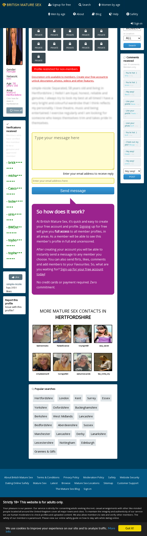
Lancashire (86, 416)
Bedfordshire (43, 425)
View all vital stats (16, 110)
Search (85, 4)
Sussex (88, 425)
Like (15, 277)
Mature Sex (40, 483)
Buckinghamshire (86, 407)
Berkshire (40, 416)
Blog (96, 14)
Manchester (42, 434)
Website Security (129, 477)
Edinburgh (87, 442)
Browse (66, 483)
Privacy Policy (71, 477)
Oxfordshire (61, 407)
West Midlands (63, 416)
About (78, 14)
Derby (80, 434)
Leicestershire (43, 442)
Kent (78, 398)
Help (113, 14)
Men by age (56, 14)
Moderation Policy (93, 477)
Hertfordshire (14, 94)
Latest (54, 483)
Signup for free (59, 4)
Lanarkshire (98, 434)
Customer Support (127, 483)
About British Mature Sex (18, 477)
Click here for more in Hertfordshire (12, 101)
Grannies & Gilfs (45, 451)
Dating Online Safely (17, 483)
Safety (132, 14)
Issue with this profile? (13, 305)
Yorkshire (40, 407)
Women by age (109, 4)
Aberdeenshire (68, 425)
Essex (106, 398)
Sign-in (136, 23)
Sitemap (108, 483)
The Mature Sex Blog (68, 489)
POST (132, 176)
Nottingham (67, 442)
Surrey (91, 398)
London (64, 398)
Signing (85, 226)
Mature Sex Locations (87, 483)
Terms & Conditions (48, 477)
